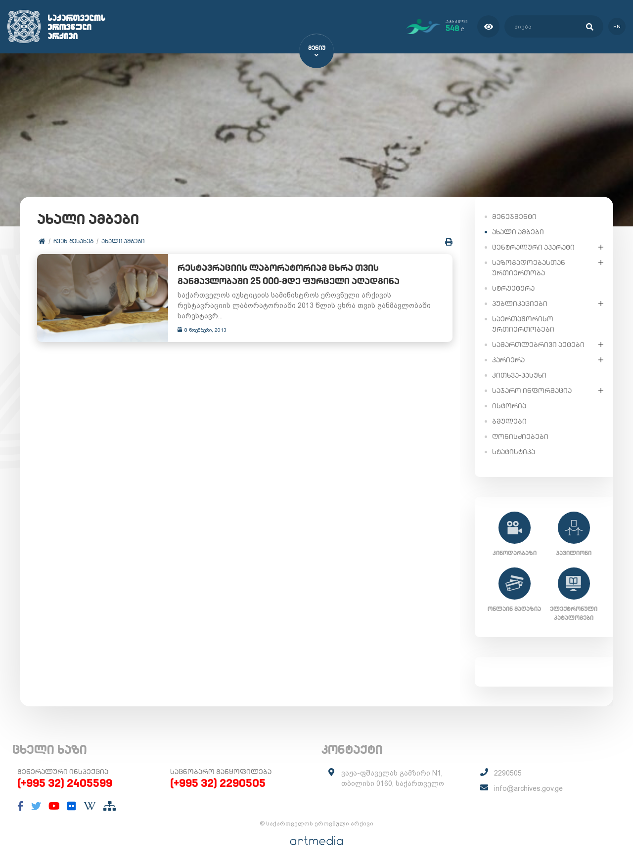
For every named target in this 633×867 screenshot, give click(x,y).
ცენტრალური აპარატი (533, 246)
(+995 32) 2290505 (218, 783)
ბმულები (509, 420)
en (617, 26)
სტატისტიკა (513, 451)
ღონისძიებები (520, 436)
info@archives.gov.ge (528, 788)
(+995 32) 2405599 (64, 783)
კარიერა (508, 359)
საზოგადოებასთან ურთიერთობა (528, 267)
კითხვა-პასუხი (519, 374)
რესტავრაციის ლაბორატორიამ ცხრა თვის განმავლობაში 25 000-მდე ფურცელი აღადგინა (308, 274)
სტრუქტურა (513, 287)
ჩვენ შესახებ (73, 241)
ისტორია (509, 405)
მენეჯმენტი (514, 216)
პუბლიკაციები (519, 303)
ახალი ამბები (122, 241)
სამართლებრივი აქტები (538, 344)
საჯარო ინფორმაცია (532, 390)
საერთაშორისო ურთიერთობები (523, 323)
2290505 (508, 773)
